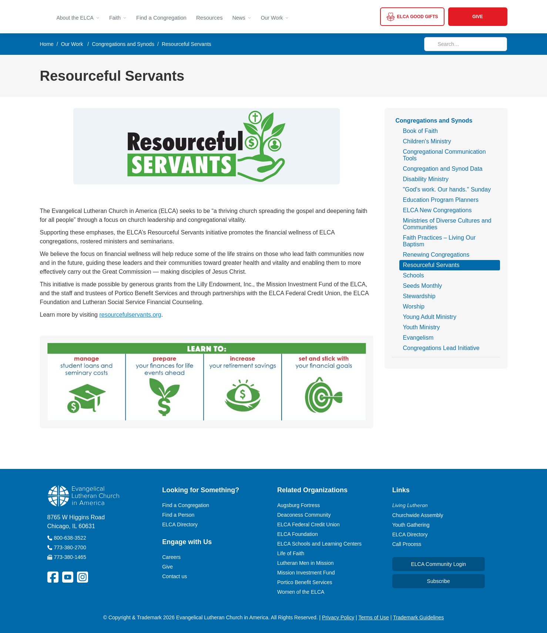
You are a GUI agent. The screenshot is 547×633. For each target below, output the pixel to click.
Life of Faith (290, 553)
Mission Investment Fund (306, 573)
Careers (171, 557)
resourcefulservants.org (130, 314)
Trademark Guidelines (418, 617)
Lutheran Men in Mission (305, 563)
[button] (78, 16)
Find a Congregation (161, 17)
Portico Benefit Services (304, 582)
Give (167, 567)
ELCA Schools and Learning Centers (319, 544)
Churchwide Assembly (417, 515)
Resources (209, 17)
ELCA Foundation (297, 534)
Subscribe (438, 581)
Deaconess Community (304, 515)
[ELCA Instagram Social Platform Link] (82, 577)
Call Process (407, 544)
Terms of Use (373, 617)
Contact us (174, 576)
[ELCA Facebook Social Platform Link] (52, 577)
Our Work (72, 44)
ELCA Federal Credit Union (308, 524)
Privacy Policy (338, 617)
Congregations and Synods (123, 44)
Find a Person (178, 515)
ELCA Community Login (438, 564)
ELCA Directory (180, 524)
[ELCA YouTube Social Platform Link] (67, 577)
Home (47, 44)
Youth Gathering (411, 525)
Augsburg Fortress (298, 505)
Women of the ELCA (300, 592)
